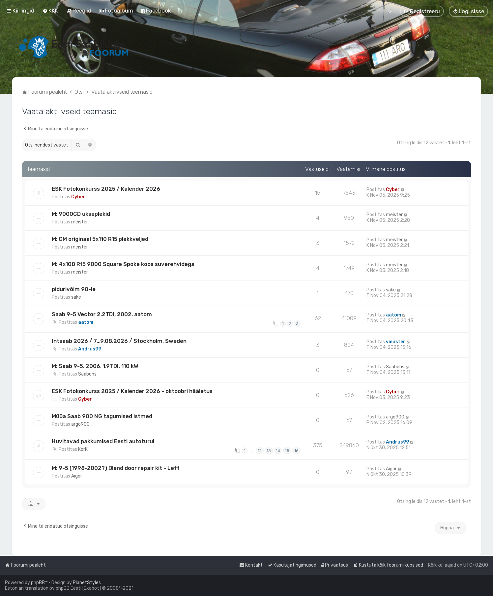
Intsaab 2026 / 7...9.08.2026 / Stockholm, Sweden (119, 341)
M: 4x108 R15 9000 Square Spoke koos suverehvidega (123, 264)
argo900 (80, 424)
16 (296, 450)
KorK (83, 449)
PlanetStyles (87, 582)
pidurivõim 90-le (74, 289)
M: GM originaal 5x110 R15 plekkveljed (100, 239)
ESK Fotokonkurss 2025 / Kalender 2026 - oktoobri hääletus (132, 391)
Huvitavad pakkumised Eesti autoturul (103, 441)
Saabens (87, 374)
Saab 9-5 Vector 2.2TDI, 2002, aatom (102, 314)
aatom (85, 322)
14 (278, 450)
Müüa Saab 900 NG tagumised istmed (102, 416)
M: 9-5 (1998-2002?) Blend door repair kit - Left (116, 468)
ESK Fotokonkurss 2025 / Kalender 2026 (106, 188)
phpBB (38, 582)
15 (287, 450)
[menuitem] (50, 11)
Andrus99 (89, 349)
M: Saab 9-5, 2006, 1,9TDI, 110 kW (95, 366)
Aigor (76, 476)
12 (260, 450)
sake (76, 297)
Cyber (78, 197)
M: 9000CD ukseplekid (81, 214)
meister (79, 222)
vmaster (395, 342)
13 (269, 450)
